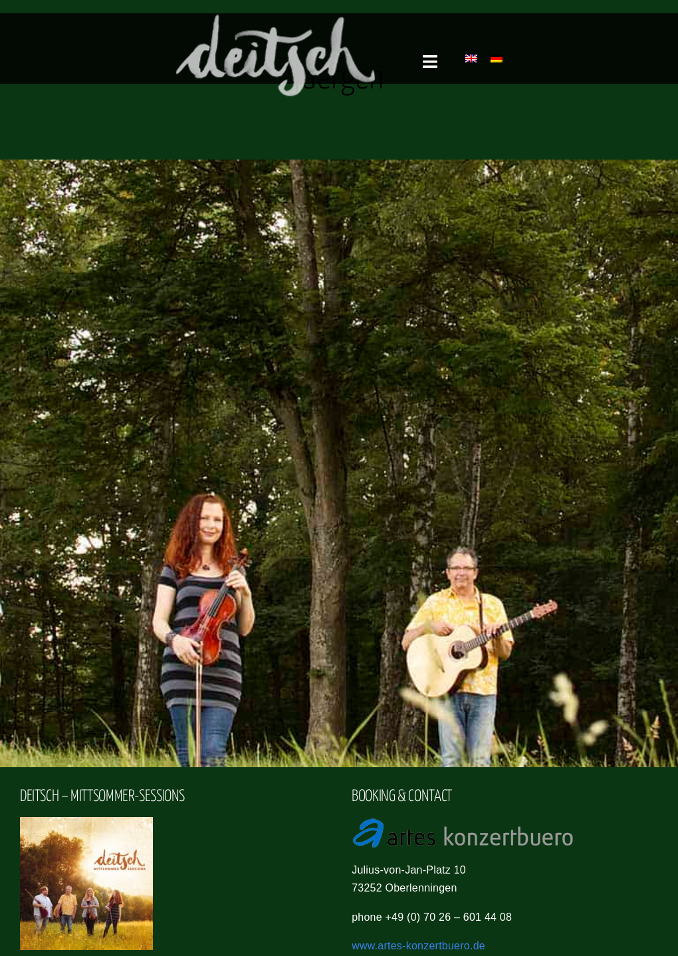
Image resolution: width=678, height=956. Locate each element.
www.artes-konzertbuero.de (418, 945)
